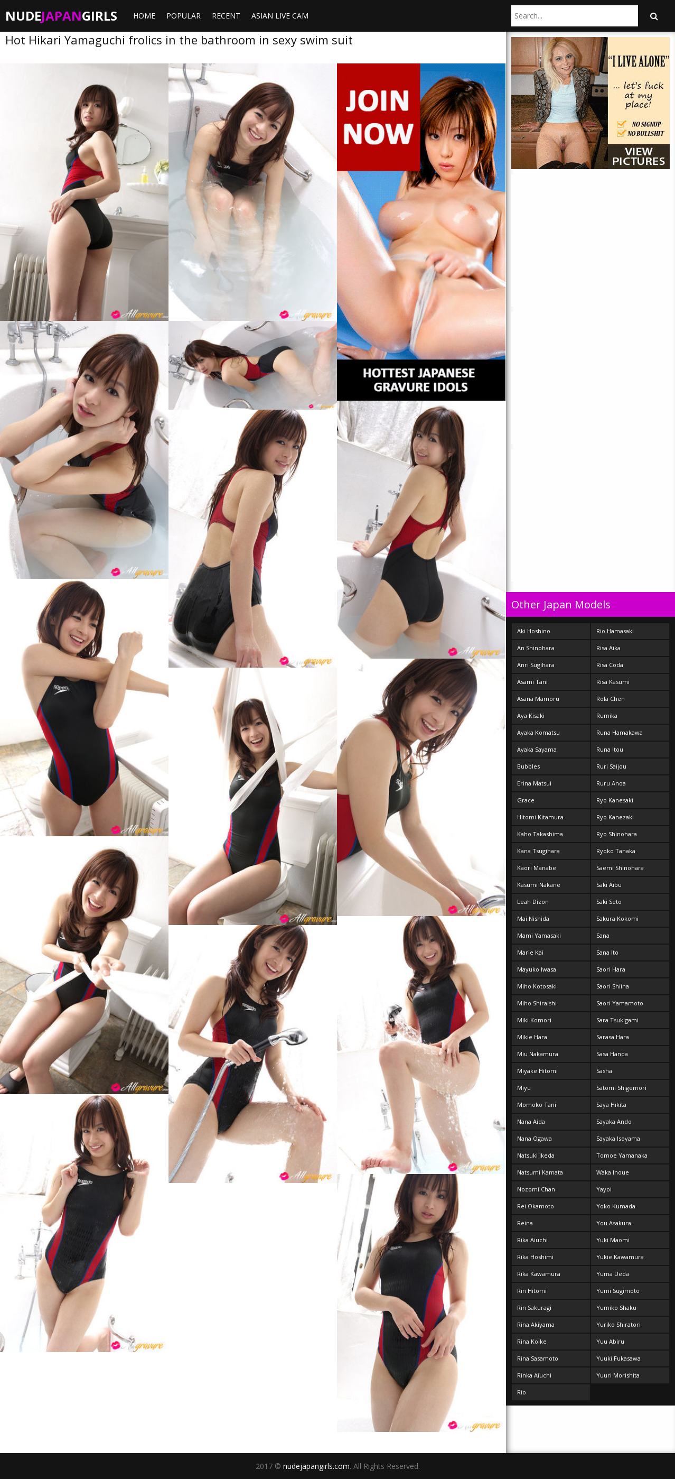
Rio (521, 1392)
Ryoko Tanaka (615, 851)
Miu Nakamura (537, 1054)
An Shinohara (536, 648)
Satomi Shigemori (621, 1088)
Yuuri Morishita (618, 1375)
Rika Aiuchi (532, 1240)
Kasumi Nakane (538, 885)
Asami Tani (532, 682)
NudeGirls (61, 15)
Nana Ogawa (534, 1138)
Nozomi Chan (536, 1189)
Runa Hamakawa (619, 732)
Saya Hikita (611, 1104)
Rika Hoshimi (535, 1257)
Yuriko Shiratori (618, 1324)
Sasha (604, 1071)
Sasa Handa (612, 1054)
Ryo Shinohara (616, 834)
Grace (526, 800)
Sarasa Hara (612, 1037)
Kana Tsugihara (538, 851)
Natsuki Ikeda (536, 1155)
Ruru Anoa (611, 783)
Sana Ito (607, 952)
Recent (226, 16)
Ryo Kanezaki (615, 817)
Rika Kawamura (538, 1274)
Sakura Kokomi (617, 918)
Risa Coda (609, 665)
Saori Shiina (612, 986)
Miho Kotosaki (537, 986)
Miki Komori (534, 1020)
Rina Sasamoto (537, 1358)
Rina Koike (532, 1341)
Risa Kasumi (613, 682)
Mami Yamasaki (539, 935)
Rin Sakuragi (534, 1307)
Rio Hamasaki (615, 631)
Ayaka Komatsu (538, 732)
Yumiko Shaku (616, 1307)
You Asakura (613, 1223)
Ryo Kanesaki (614, 800)
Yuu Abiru (610, 1341)
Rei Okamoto (535, 1206)
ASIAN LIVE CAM (279, 16)
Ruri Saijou (611, 766)
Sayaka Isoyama (618, 1138)
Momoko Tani (536, 1104)
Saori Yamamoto (619, 1003)
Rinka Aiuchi (534, 1375)
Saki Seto (609, 901)
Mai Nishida (533, 918)
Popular (183, 16)
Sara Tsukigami (617, 1020)
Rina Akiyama (536, 1324)
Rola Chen (610, 698)
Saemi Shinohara (620, 868)
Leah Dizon (533, 901)
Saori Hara (610, 969)
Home (144, 16)
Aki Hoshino (533, 631)
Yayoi (604, 1189)
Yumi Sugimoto (618, 1291)
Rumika (606, 715)
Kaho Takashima (540, 834)
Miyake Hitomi (537, 1071)
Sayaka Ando (614, 1121)
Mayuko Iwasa (536, 969)
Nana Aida (531, 1121)
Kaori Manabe (536, 868)
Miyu (524, 1088)
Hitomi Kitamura (540, 817)
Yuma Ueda (612, 1274)
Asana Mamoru (538, 698)
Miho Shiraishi (537, 1003)
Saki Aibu (609, 885)
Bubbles (528, 766)
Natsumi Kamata (540, 1172)
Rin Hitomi (532, 1291)
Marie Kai (530, 952)
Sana (603, 935)
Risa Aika (608, 648)
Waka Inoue (612, 1172)
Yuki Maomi (613, 1240)
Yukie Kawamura (620, 1257)
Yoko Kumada (615, 1206)
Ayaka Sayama (537, 749)
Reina (525, 1223)
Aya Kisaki (531, 715)
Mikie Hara (532, 1037)
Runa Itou (609, 749)
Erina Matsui (534, 783)
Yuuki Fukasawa (618, 1358)
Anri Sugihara (536, 665)
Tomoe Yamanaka (622, 1155)
